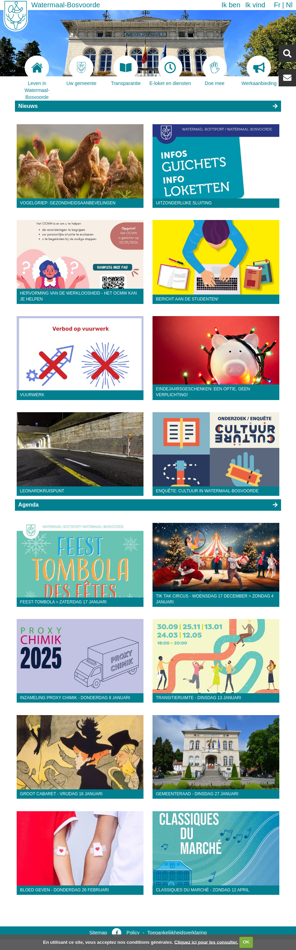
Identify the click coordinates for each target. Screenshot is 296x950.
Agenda (28, 505)
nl (289, 5)
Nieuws (28, 106)
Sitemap (98, 932)
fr (277, 5)
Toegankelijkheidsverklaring (177, 932)
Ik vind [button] (255, 5)
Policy (132, 932)
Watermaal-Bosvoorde (65, 5)
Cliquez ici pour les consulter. (206, 941)
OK (246, 941)
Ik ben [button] (230, 5)
